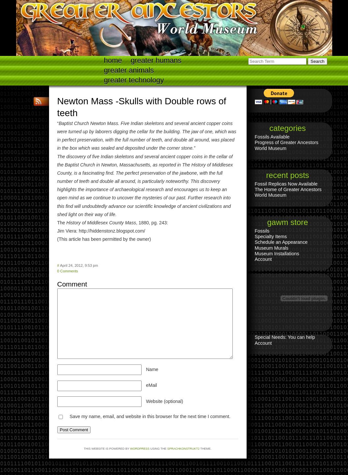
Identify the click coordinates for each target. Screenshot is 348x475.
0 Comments (67, 271)
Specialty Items (271, 236)
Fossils (262, 231)
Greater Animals (129, 70)
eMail (151, 385)
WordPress (139, 448)
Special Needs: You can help (285, 337)
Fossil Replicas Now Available (286, 184)
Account (263, 259)
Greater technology (134, 80)
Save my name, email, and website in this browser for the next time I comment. (149, 416)
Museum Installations (277, 253)
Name (152, 369)
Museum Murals (271, 248)
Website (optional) (164, 401)
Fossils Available (272, 136)
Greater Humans (156, 60)
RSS (39, 101)
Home (113, 60)
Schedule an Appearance (281, 242)
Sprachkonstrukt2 (183, 448)
